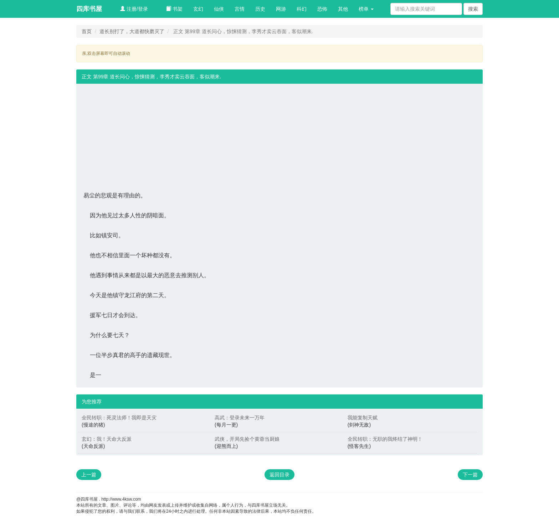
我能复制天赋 (363, 417)
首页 (87, 31)
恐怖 (322, 9)
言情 (240, 9)
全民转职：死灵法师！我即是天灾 (119, 417)
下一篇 (470, 474)
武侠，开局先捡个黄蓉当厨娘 (247, 439)
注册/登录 (134, 9)
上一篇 (88, 474)
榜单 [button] (366, 9)
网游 (281, 9)
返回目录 (279, 474)
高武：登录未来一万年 (240, 417)
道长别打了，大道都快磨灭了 (131, 31)
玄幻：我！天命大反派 (107, 439)
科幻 (302, 9)
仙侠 (219, 9)
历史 (260, 9)
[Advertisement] (279, 134)
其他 (343, 9)
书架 (174, 9)
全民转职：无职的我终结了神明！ (385, 439)
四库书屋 (89, 8)
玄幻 (198, 9)
